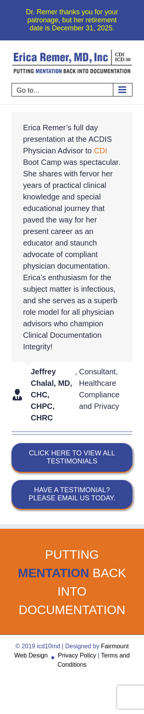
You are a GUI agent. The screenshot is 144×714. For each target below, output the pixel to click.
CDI (100, 150)
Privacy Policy (77, 655)
